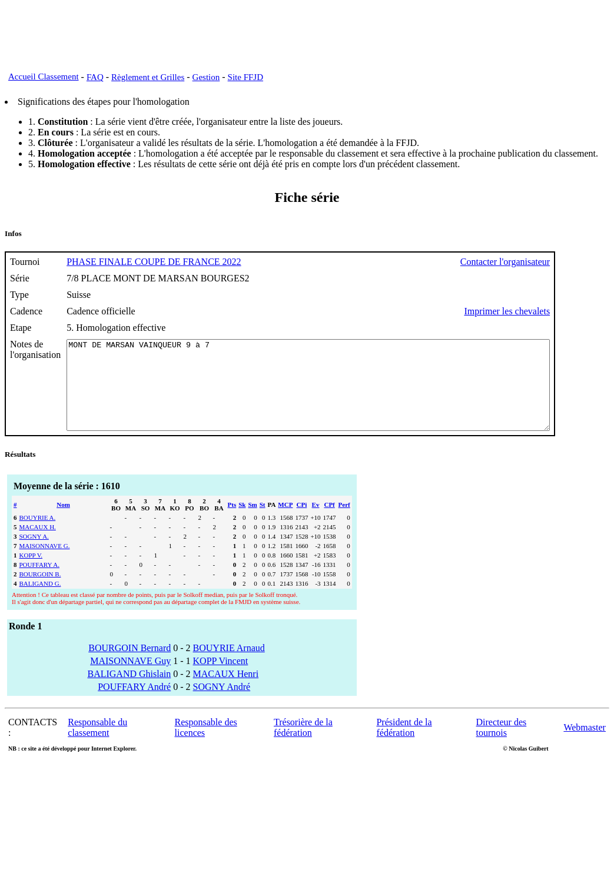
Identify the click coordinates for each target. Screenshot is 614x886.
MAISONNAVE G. (44, 563)
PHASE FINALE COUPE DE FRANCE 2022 (154, 262)
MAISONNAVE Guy (130, 678)
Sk (241, 522)
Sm (252, 522)
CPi (302, 522)
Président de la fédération (404, 745)
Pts (232, 522)
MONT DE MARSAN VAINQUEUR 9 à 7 (338, 394)
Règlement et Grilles (147, 77)
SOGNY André (222, 704)
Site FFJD (245, 77)
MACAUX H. (37, 544)
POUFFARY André (134, 704)
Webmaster (584, 745)
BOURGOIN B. (40, 591)
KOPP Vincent (220, 678)
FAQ (95, 77)
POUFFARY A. (39, 582)
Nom (63, 522)
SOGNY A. (34, 554)
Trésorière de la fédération (303, 745)
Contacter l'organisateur (564, 262)
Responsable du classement (97, 745)
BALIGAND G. (40, 601)
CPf (329, 522)
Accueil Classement (43, 76)
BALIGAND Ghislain (129, 691)
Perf (344, 522)
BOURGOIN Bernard (129, 666)
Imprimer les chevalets (566, 311)
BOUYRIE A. (37, 535)
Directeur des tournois (501, 745)
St (262, 522)
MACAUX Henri (226, 691)
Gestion (206, 77)
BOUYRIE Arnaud (229, 666)
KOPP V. (31, 572)
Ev (316, 522)
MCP (285, 522)
